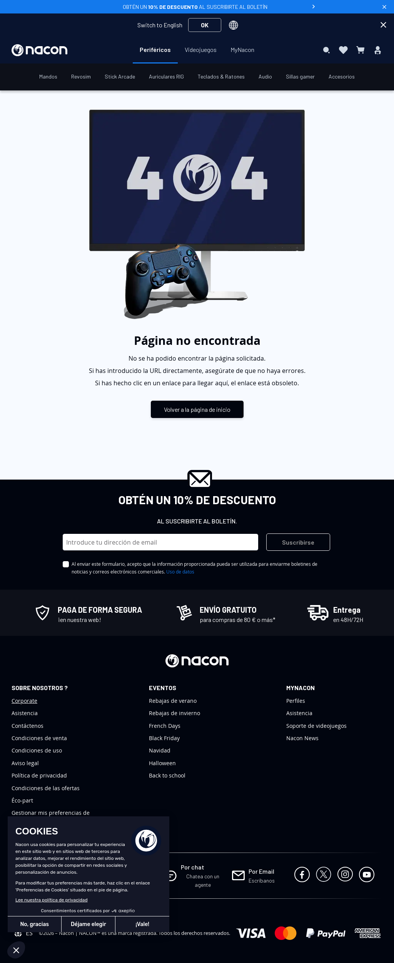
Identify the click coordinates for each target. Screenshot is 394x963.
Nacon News (302, 738)
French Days (164, 725)
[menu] (197, 50)
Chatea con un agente (202, 880)
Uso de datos (180, 571)
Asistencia (25, 713)
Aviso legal (25, 763)
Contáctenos (27, 725)
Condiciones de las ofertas (46, 788)
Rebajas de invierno (174, 713)
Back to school (167, 775)
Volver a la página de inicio (197, 409)
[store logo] (39, 50)
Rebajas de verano (173, 700)
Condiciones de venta (39, 738)
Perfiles (295, 700)
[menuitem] (155, 49)
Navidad (159, 750)
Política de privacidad (39, 775)
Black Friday (164, 738)
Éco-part (22, 800)
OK (205, 24)
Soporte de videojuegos (316, 725)
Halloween (162, 763)
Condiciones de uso (37, 750)
